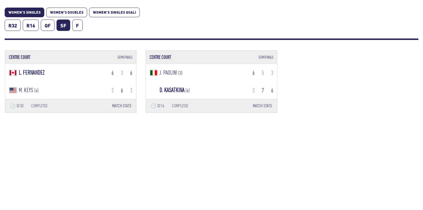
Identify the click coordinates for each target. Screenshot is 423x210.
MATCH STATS (121, 105)
